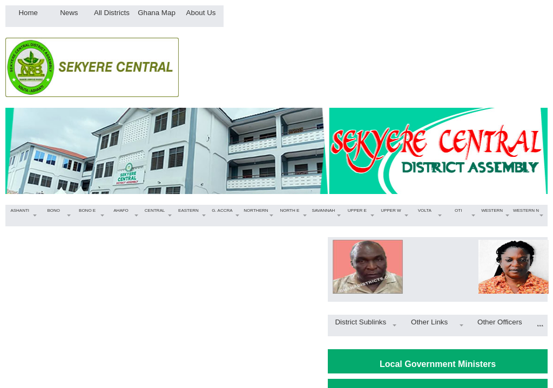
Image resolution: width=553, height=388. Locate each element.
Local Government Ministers (438, 364)
